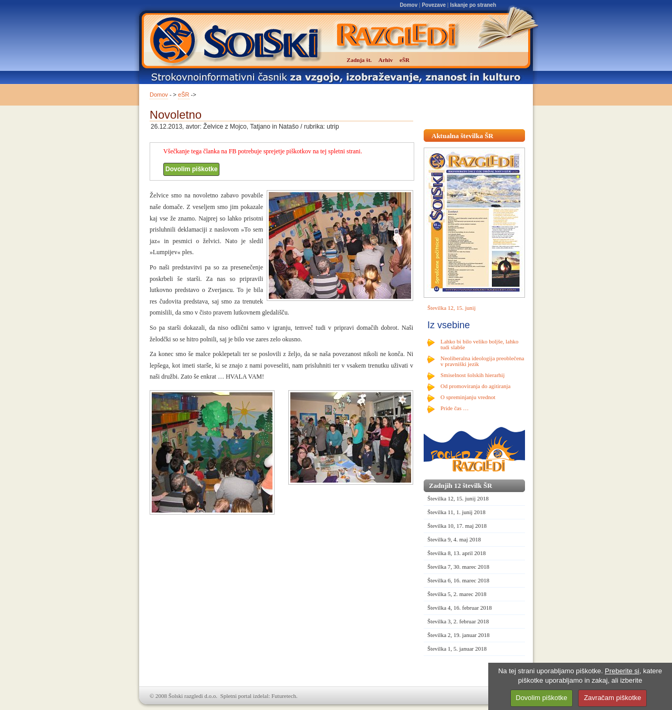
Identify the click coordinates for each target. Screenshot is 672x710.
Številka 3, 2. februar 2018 (458, 621)
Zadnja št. (359, 60)
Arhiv (386, 60)
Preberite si (622, 671)
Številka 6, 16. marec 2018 (458, 580)
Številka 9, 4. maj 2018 (454, 539)
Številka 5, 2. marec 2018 (456, 594)
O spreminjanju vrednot (467, 397)
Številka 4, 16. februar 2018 (459, 607)
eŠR (183, 94)
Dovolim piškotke (191, 169)
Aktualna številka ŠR (463, 136)
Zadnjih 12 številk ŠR (460, 485)
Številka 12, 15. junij (451, 308)
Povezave (434, 5)
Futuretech (283, 696)
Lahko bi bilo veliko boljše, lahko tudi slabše (479, 344)
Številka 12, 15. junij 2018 (458, 498)
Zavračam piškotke (612, 698)
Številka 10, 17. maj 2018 (457, 526)
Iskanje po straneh (473, 5)
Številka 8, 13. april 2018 (456, 553)
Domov (408, 5)
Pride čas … (454, 408)
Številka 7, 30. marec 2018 (458, 566)
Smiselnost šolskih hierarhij (472, 375)
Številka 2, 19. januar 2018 (458, 635)
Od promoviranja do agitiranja (475, 386)
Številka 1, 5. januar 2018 (457, 648)
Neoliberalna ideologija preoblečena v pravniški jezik (482, 361)
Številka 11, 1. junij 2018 (456, 512)
